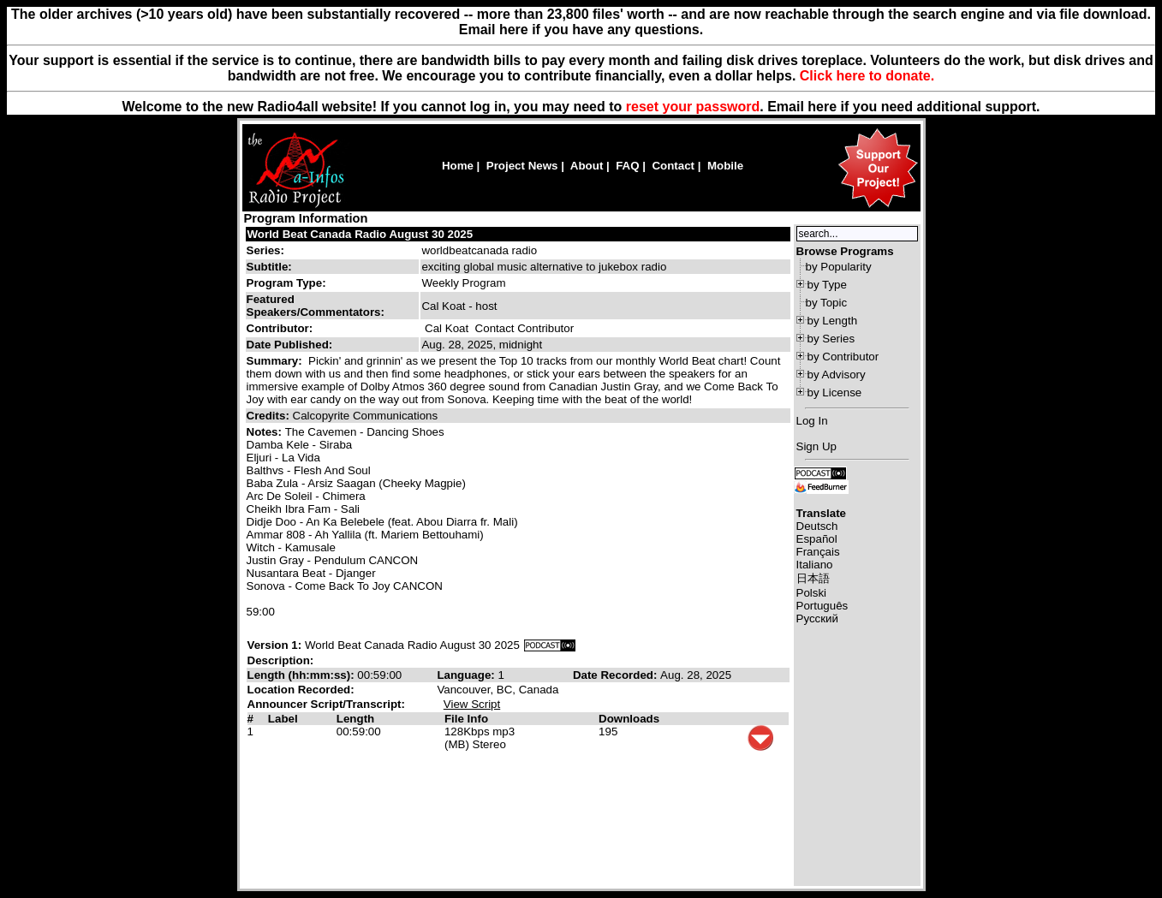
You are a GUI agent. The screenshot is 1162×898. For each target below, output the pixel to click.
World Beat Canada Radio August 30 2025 (360, 234)
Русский (817, 618)
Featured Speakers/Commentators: (315, 305)
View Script (472, 704)
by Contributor (843, 356)
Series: (265, 250)
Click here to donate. (867, 75)
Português (822, 605)
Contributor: (280, 328)
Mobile (725, 165)
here (822, 106)
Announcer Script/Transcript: (326, 704)
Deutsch (817, 526)
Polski (811, 592)
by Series (831, 338)
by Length (832, 320)
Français (818, 551)
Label (283, 718)
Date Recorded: (616, 675)
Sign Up (816, 446)
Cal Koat (446, 328)
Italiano (814, 564)
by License (834, 392)
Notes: (266, 431)
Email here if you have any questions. (581, 29)
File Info (466, 718)
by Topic (827, 302)
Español (816, 538)
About (587, 165)
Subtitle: (269, 266)
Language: (467, 675)
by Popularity (839, 266)
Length (355, 718)
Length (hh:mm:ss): (302, 675)
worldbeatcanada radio (479, 250)
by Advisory (836, 374)
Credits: (270, 415)
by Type (827, 284)
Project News (522, 165)
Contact (673, 165)
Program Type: (286, 283)
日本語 (813, 578)
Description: (280, 660)
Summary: (276, 360)
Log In (812, 420)
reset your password (693, 106)
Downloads (629, 718)
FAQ (627, 165)
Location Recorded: (301, 689)
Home (458, 165)
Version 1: (274, 645)
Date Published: (290, 344)
